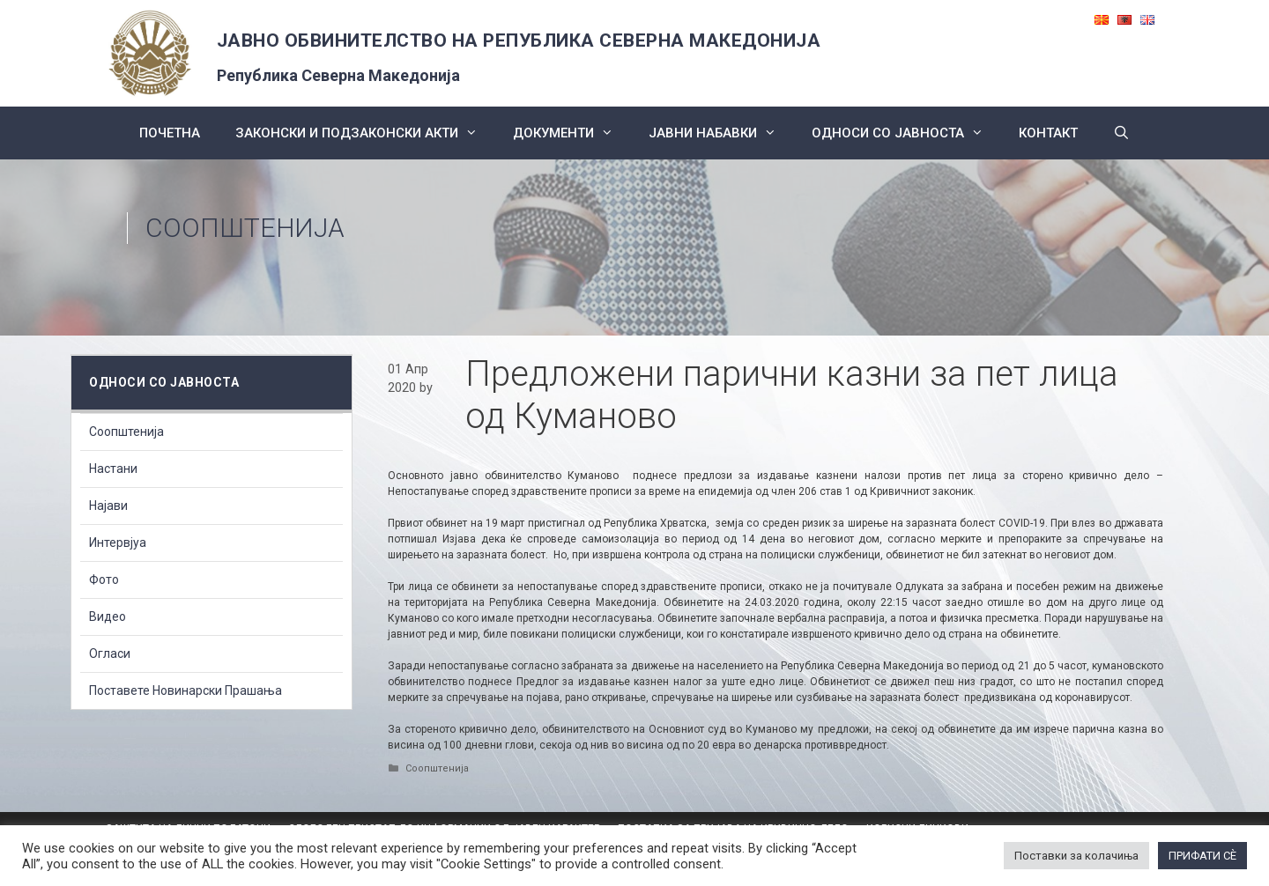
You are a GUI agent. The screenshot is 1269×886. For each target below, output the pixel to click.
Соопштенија (245, 227)
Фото (104, 579)
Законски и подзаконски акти (365, 133)
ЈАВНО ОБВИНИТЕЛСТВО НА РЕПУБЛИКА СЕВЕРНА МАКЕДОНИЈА (519, 40)
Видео (107, 616)
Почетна (169, 133)
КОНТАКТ (1048, 133)
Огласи (109, 653)
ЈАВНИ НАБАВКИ (721, 133)
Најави (108, 505)
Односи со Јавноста (906, 133)
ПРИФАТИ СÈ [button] (1202, 855)
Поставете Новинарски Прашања (185, 690)
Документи (572, 133)
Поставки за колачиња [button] (1076, 855)
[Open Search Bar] (1121, 133)
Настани (113, 468)
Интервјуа (117, 542)
